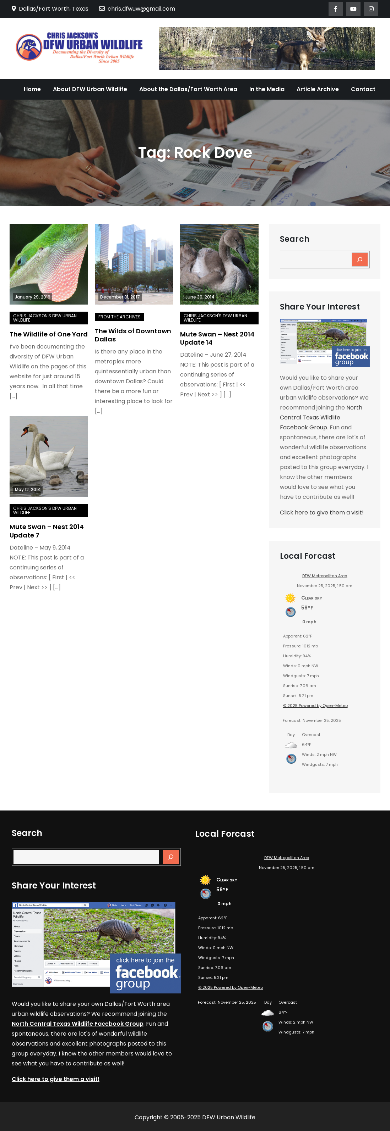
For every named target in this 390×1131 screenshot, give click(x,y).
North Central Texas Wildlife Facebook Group (321, 417)
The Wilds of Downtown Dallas (133, 335)
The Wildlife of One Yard (49, 334)
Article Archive (318, 89)
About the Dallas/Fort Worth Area (188, 89)
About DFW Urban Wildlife (90, 89)
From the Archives (119, 317)
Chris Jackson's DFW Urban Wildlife (45, 318)
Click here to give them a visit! (322, 512)
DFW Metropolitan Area (324, 576)
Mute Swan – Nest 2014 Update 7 (47, 530)
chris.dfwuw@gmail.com (137, 9)
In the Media (267, 89)
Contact (363, 89)
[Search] (360, 259)
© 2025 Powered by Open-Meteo (315, 705)
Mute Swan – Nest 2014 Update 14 (217, 338)
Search (294, 239)
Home (32, 89)
